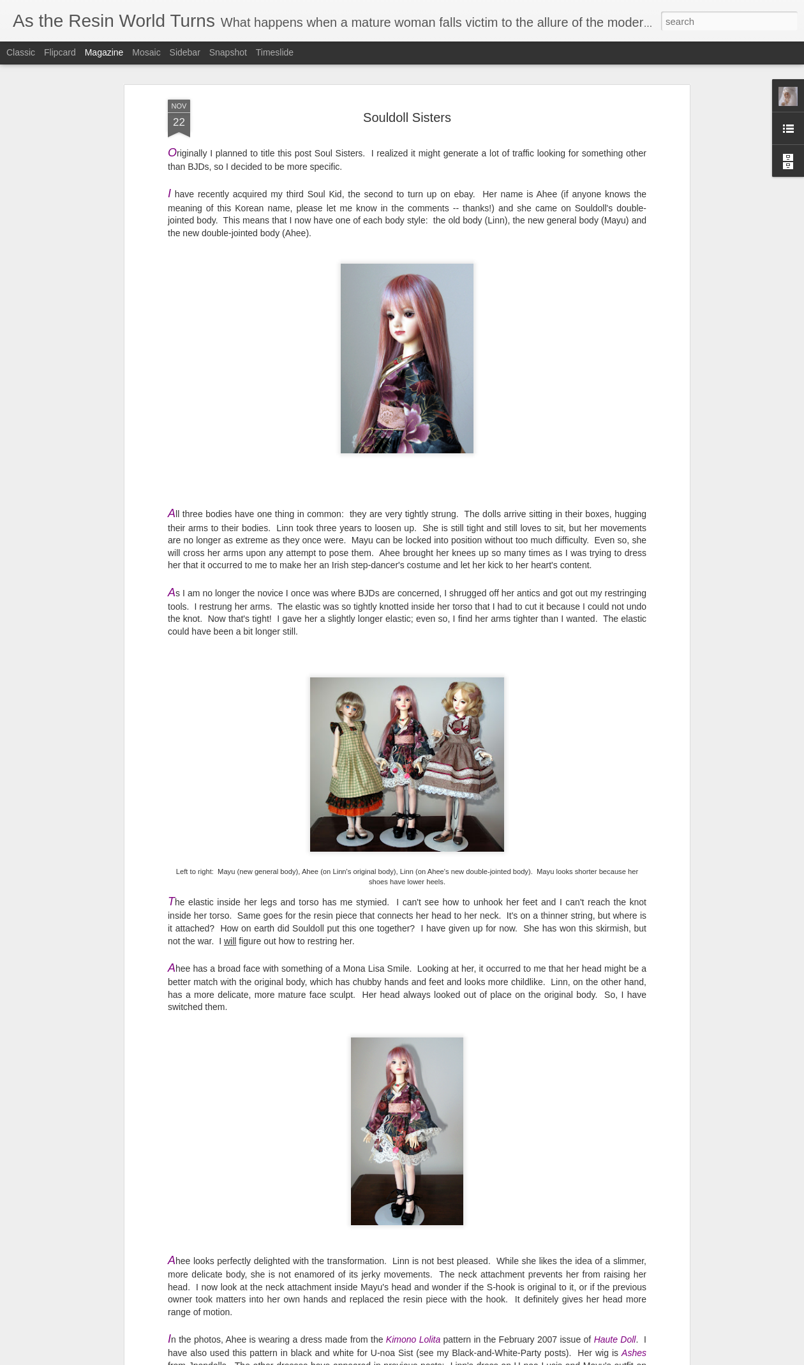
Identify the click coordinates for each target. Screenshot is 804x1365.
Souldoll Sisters (407, 80)
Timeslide (275, 52)
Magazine (104, 52)
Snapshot (228, 52)
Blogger (601, 1358)
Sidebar (185, 52)
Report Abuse (637, 1358)
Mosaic (146, 52)
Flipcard (60, 52)
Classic (20, 52)
